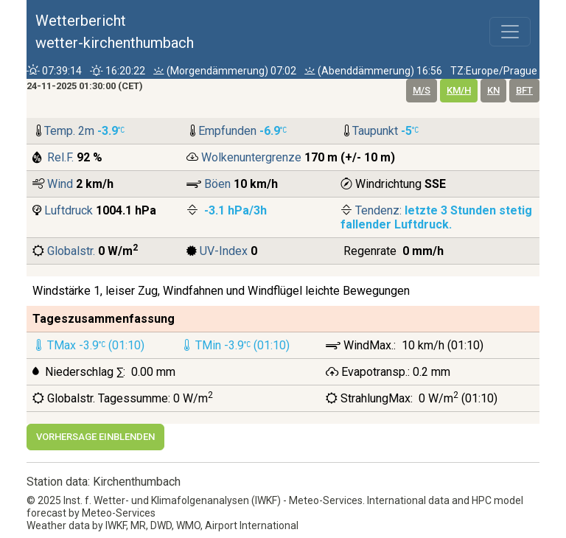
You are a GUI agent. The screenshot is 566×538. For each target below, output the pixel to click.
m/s (421, 90)
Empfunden (228, 131)
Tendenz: (380, 210)
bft (524, 90)
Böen (217, 184)
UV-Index (224, 251)
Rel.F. (60, 157)
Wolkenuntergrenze (252, 157)
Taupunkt (376, 131)
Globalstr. (71, 251)
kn (493, 90)
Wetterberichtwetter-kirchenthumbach (114, 32)
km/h (459, 90)
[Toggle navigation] (510, 31)
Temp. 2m (70, 131)
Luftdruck (68, 210)
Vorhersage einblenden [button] (95, 436)
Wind (60, 184)
